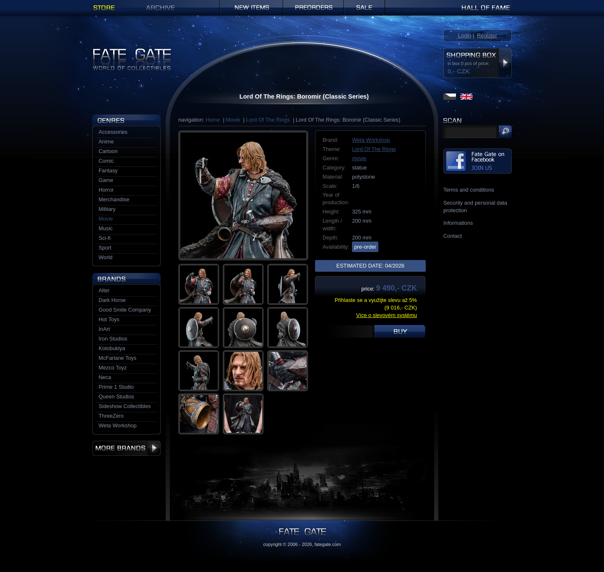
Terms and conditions (468, 190)
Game (106, 180)
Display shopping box (505, 63)
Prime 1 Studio (116, 387)
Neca (105, 377)
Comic (106, 161)
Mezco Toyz (113, 367)
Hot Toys (109, 319)
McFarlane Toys (117, 358)
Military (107, 209)
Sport (105, 247)
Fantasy (108, 170)
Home (213, 120)
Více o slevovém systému (386, 315)
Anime (106, 141)
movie (359, 158)
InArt (104, 329)
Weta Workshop (371, 140)
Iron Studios (113, 338)
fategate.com (328, 544)
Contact (452, 236)
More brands (126, 448)
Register (487, 35)
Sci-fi (104, 238)
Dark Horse (112, 300)
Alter (104, 290)
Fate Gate (104, 51)
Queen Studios (116, 396)
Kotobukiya (112, 348)
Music (105, 228)
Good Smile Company (125, 310)
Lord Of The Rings (268, 120)
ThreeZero (111, 416)
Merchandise (114, 199)
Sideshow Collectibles (125, 406)
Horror (106, 190)
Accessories (113, 132)
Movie (233, 120)
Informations (458, 223)
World (105, 257)
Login (464, 35)
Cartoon (108, 151)
